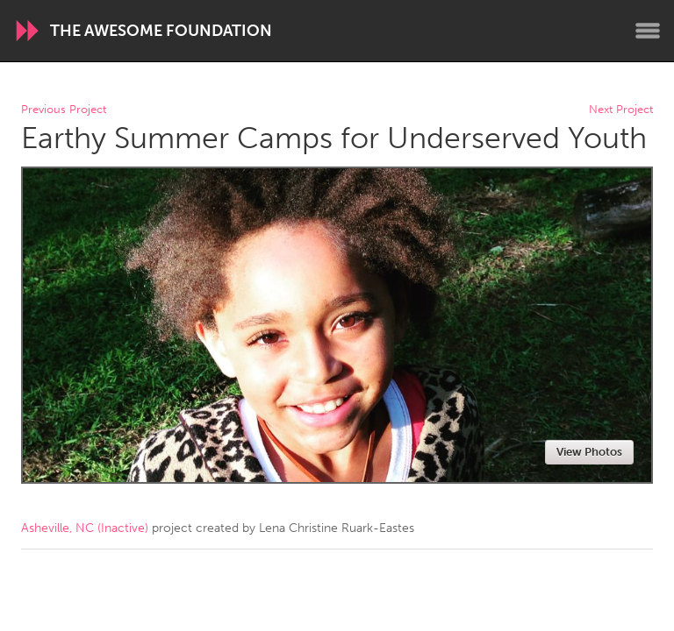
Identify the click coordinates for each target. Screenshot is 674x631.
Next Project (621, 110)
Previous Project (63, 110)
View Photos (589, 451)
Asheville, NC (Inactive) (84, 528)
